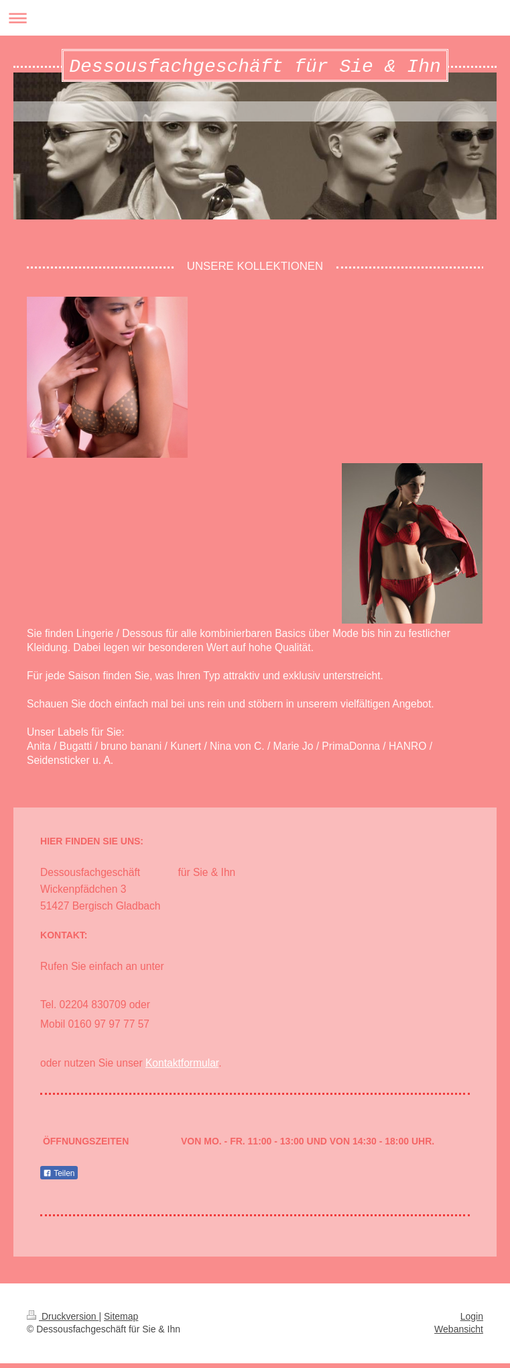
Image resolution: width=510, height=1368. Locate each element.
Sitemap (121, 1321)
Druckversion (63, 1321)
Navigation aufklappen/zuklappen (255, 17)
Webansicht (458, 1333)
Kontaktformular (181, 1067)
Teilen (58, 1178)
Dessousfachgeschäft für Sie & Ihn (254, 69)
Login (471, 1321)
